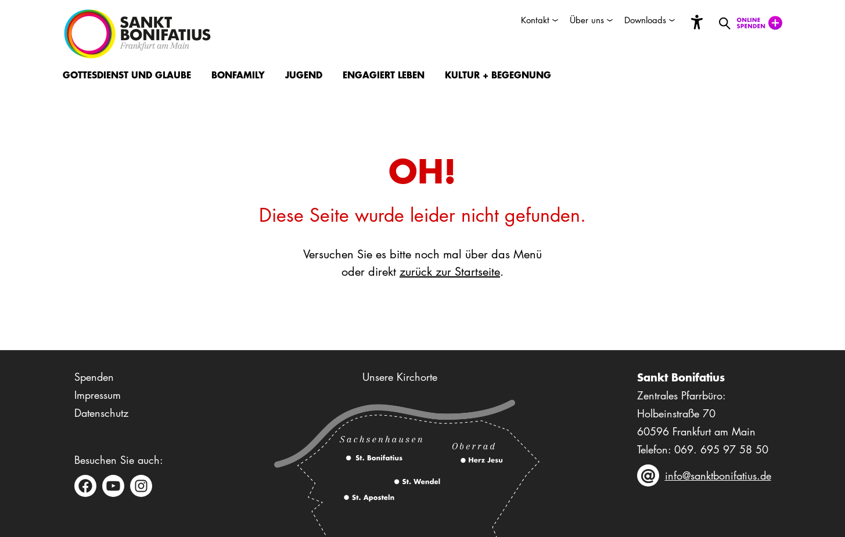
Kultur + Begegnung (498, 75)
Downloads (645, 20)
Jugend (303, 75)
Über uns (587, 20)
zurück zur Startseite (450, 271)
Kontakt (535, 20)
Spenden (94, 377)
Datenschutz (101, 413)
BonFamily (238, 75)
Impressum (97, 395)
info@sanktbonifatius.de (718, 475)
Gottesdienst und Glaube (127, 75)
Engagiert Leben (384, 75)
